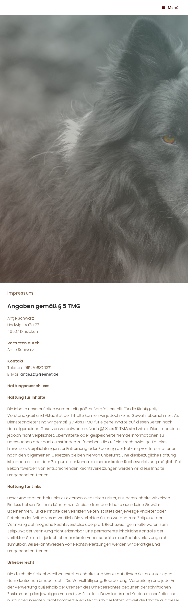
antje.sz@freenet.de (39, 374)
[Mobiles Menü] (170, 7)
